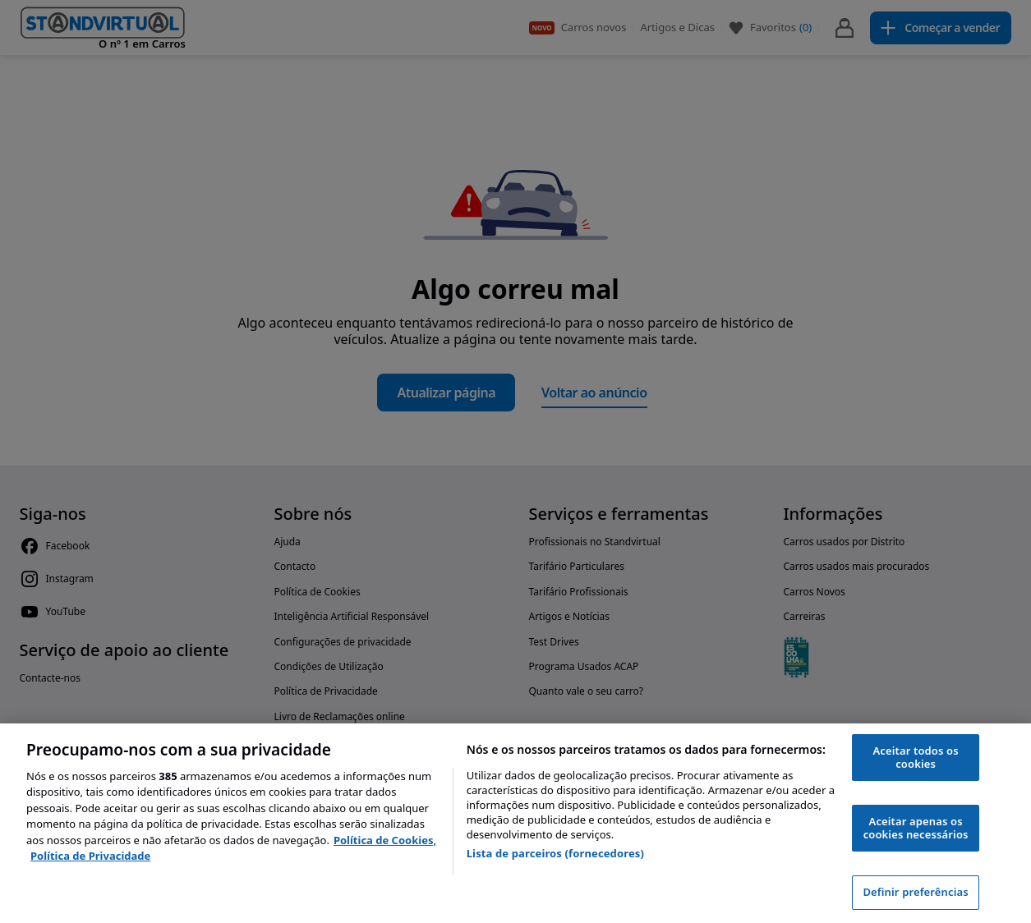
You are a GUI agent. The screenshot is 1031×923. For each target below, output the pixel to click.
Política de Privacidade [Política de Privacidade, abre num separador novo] (90, 855)
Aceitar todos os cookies (916, 757)
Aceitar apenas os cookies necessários (916, 828)
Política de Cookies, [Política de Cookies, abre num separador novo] (385, 840)
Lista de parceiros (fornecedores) (555, 853)
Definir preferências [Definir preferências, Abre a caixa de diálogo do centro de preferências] (915, 891)
